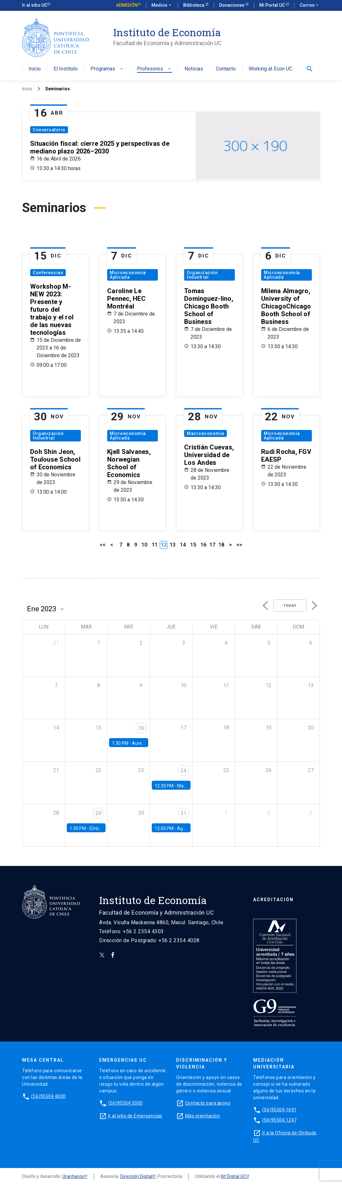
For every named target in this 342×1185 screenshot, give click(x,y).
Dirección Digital (136, 1176)
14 (183, 545)
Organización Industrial (202, 275)
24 (183, 771)
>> (239, 545)
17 (212, 545)
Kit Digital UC (233, 1176)
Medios (162, 5)
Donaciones (232, 5)
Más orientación (202, 1115)
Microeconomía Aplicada (128, 275)
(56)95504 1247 (279, 1120)
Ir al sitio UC (34, 5)
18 (221, 545)
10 (144, 545)
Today (289, 606)
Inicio (35, 69)
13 (172, 545)
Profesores (154, 69)
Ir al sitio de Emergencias (135, 1115)
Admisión (127, 5)
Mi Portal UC (272, 5)
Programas (107, 69)
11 (155, 545)
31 (183, 813)
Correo (310, 5)
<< (103, 545)
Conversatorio (49, 129)
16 (203, 545)
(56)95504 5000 (125, 1103)
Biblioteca (194, 5)
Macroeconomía (205, 433)
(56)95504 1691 (279, 1109)
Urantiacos (73, 1176)
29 (98, 813)
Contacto (226, 69)
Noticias (193, 69)
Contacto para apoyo (208, 1103)
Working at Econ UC (270, 69)
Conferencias (48, 272)
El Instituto (66, 69)
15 (193, 545)
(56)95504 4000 (48, 1096)
